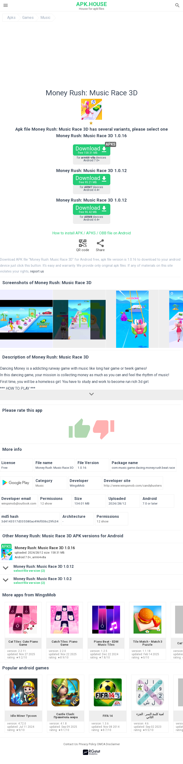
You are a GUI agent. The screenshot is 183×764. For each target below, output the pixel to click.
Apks (11, 18)
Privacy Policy (87, 744)
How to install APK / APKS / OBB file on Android (91, 233)
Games (28, 18)
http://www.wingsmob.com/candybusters (133, 485)
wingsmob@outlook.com (18, 503)
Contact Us (70, 744)
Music (45, 18)
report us (37, 271)
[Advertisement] (91, 56)
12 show (46, 503)
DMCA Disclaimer (108, 744)
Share (100, 247)
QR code (82, 247)
